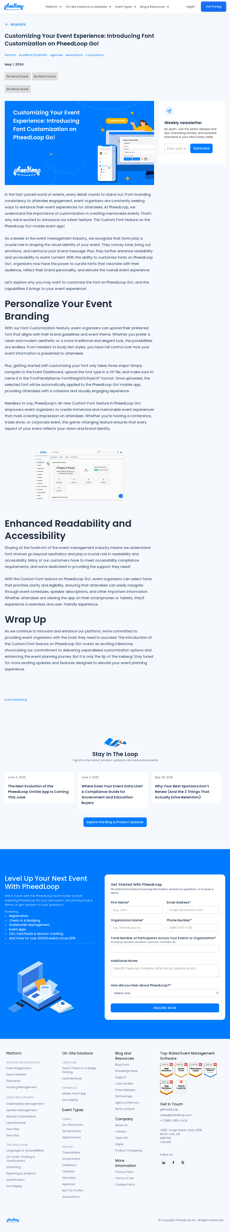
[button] (54, 6)
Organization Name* (127, 920)
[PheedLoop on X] (182, 1162)
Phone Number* (179, 920)
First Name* (120, 903)
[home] (14, 6)
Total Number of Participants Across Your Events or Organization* (163, 938)
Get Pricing (213, 7)
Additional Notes (124, 961)
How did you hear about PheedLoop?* (141, 985)
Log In (191, 7)
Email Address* (179, 903)
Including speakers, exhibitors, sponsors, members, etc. (144, 942)
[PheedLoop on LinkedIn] (163, 1162)
